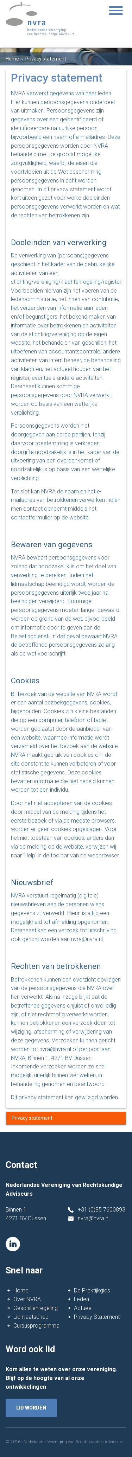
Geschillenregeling (35, 1308)
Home (12, 59)
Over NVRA (27, 1299)
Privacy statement (32, 1118)
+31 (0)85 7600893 (101, 1209)
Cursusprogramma (36, 1325)
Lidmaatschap (31, 1317)
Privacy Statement (97, 1317)
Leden (81, 1299)
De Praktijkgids (92, 1290)
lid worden (31, 1408)
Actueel (83, 1308)
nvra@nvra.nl (93, 1218)
